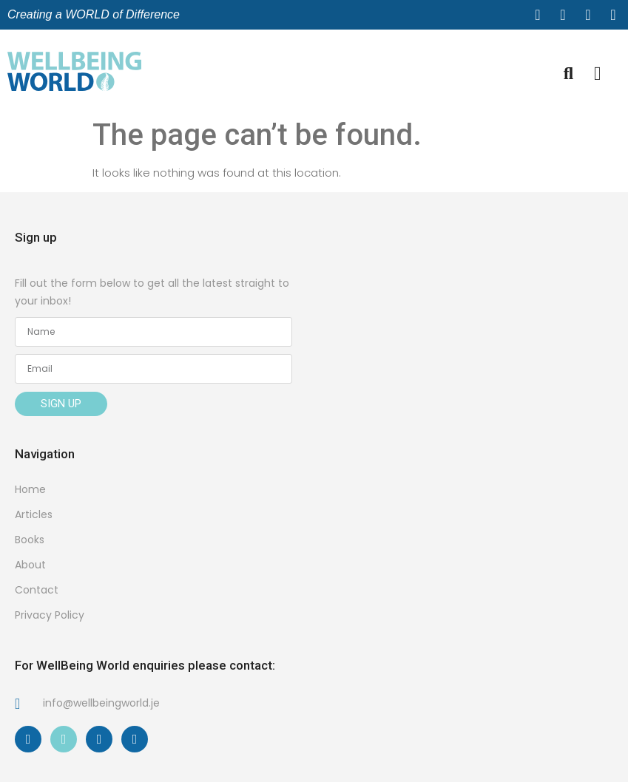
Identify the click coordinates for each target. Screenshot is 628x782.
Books (29, 539)
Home (30, 489)
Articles (34, 514)
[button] (598, 74)
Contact (36, 589)
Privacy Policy (49, 615)
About (30, 564)
